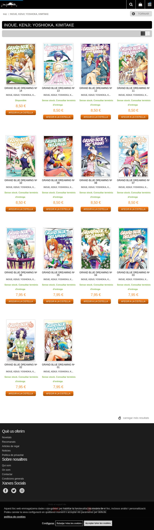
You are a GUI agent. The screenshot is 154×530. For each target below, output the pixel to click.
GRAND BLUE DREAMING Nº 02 (20, 366)
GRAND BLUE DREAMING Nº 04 (95, 274)
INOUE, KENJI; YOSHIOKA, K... (20, 95)
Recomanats (8, 441)
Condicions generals (13, 478)
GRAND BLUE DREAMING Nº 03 (133, 274)
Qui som (6, 465)
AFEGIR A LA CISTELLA (21, 112)
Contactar (7, 474)
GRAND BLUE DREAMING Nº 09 (58, 181)
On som (6, 469)
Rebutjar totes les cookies (69, 523)
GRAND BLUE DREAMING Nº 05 (58, 274)
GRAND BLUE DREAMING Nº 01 (58, 366)
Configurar (48, 523)
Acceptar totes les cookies (98, 523)
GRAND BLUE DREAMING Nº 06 (20, 274)
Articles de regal (10, 446)
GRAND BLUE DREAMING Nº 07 (133, 181)
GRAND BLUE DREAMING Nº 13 (58, 89)
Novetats (6, 437)
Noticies (6, 450)
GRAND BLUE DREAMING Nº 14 (20, 89)
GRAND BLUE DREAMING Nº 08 (95, 181)
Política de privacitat (12, 455)
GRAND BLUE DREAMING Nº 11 (133, 89)
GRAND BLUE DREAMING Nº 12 (95, 89)
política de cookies (14, 516)
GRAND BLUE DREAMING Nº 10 (20, 181)
